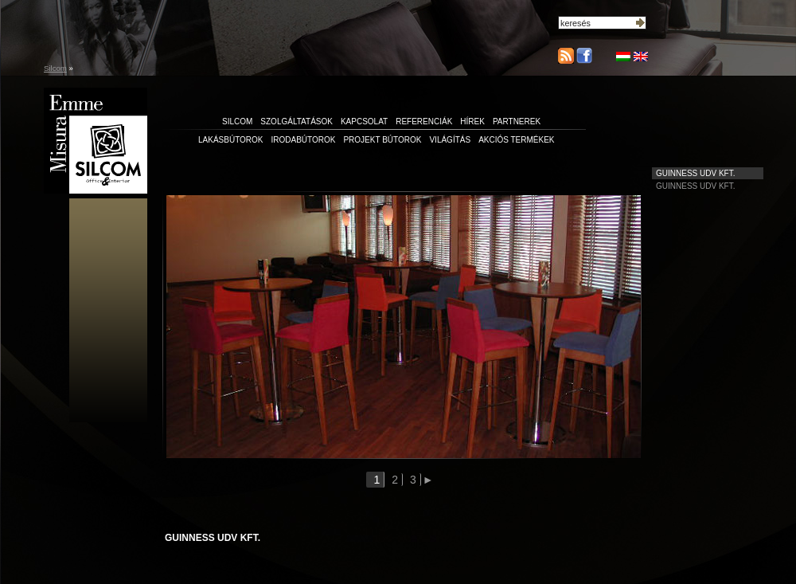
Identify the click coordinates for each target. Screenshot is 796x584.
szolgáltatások (296, 121)
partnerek (516, 121)
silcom (237, 121)
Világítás (449, 139)
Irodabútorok (303, 139)
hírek (472, 121)
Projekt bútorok (382, 139)
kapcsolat (364, 121)
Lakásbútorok (230, 139)
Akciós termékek (516, 139)
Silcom (55, 68)
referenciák (424, 121)
